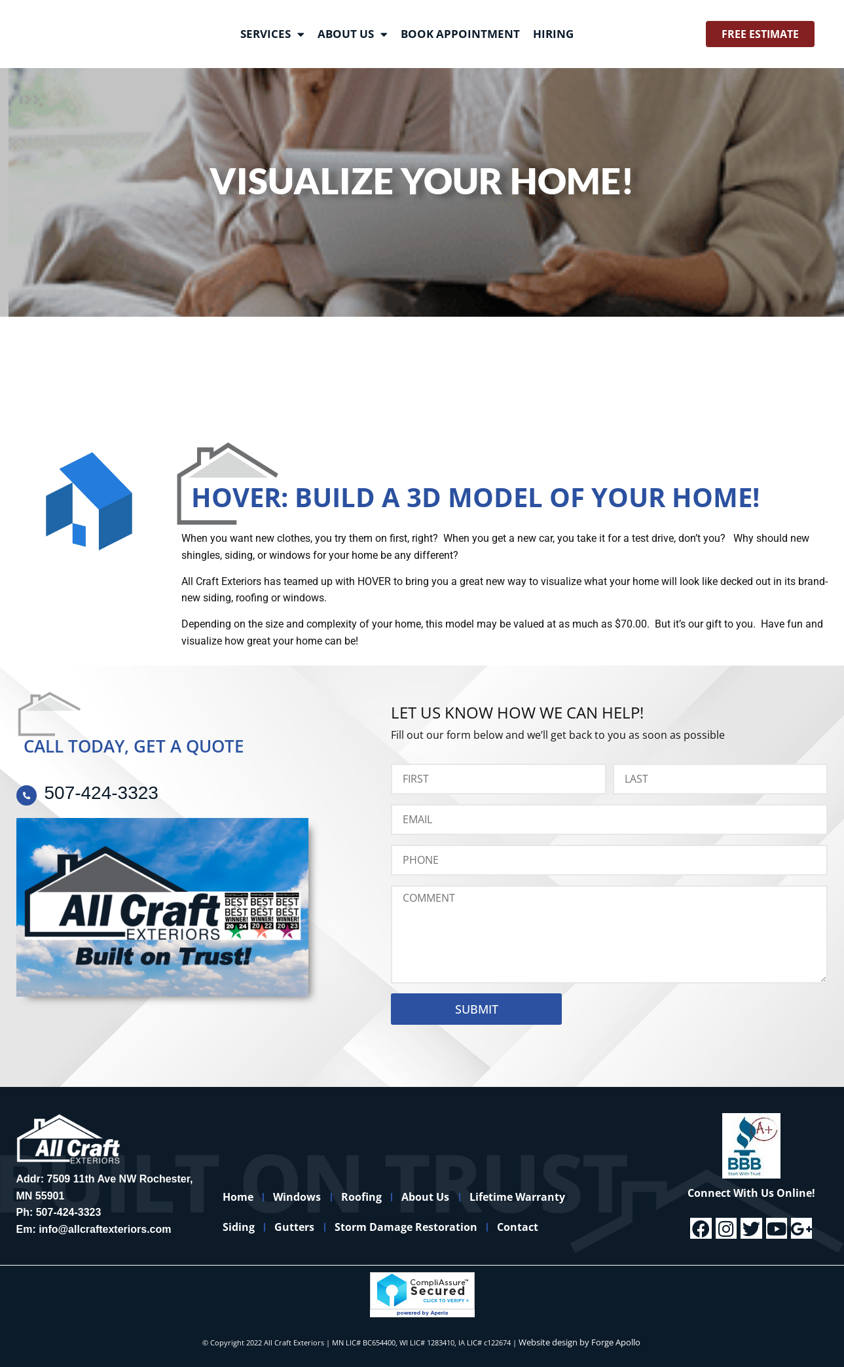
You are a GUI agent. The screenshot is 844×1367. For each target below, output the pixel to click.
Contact (544, 1227)
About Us (353, 34)
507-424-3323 (68, 1212)
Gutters (306, 1227)
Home (242, 1197)
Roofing (380, 1197)
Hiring (553, 33)
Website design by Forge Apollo (579, 1342)
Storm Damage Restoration (425, 1227)
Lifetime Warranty (551, 1197)
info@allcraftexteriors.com (105, 1229)
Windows (309, 1197)
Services (272, 34)
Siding (243, 1227)
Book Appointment (460, 33)
